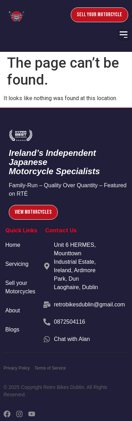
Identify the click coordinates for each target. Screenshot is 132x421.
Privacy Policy (17, 368)
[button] (123, 35)
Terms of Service (50, 368)
